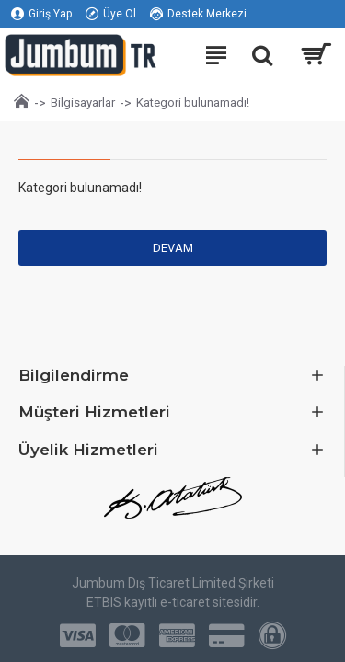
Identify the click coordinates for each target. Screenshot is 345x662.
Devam (173, 248)
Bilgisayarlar (83, 102)
